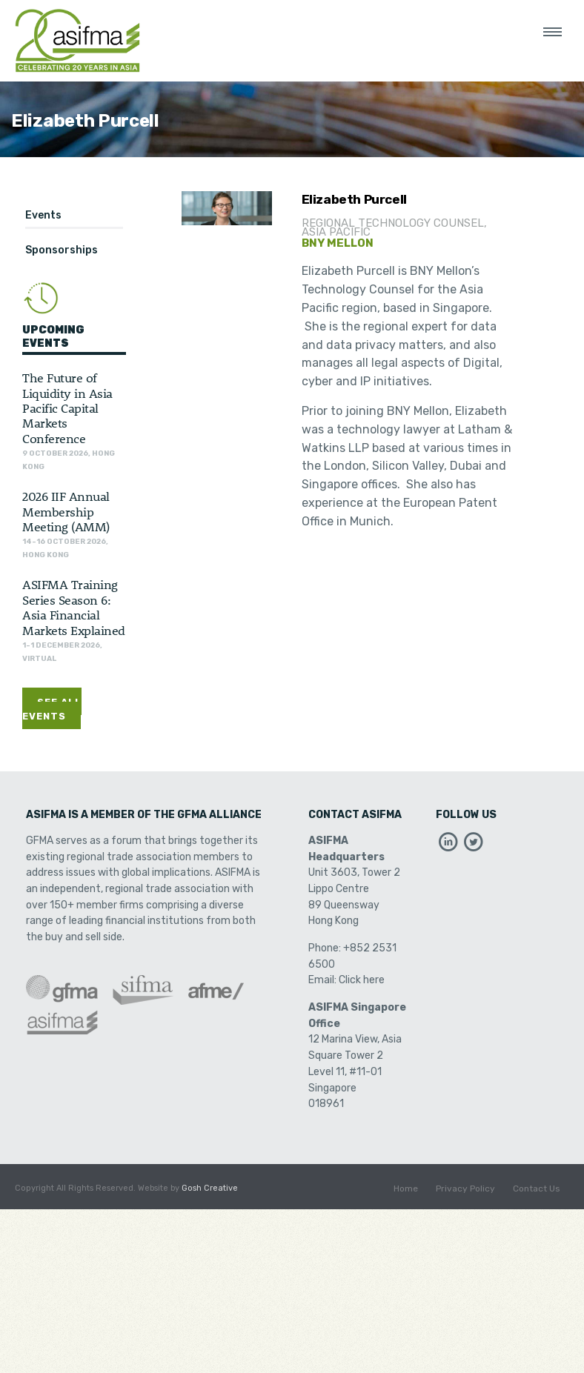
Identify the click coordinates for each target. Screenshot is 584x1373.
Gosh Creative (210, 1188)
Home (406, 1188)
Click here (362, 980)
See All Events (52, 709)
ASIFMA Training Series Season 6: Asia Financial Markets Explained (73, 606)
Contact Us (536, 1188)
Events (43, 215)
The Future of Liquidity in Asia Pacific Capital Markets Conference (67, 407)
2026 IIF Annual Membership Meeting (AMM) (66, 511)
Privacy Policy (465, 1188)
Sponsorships (61, 250)
